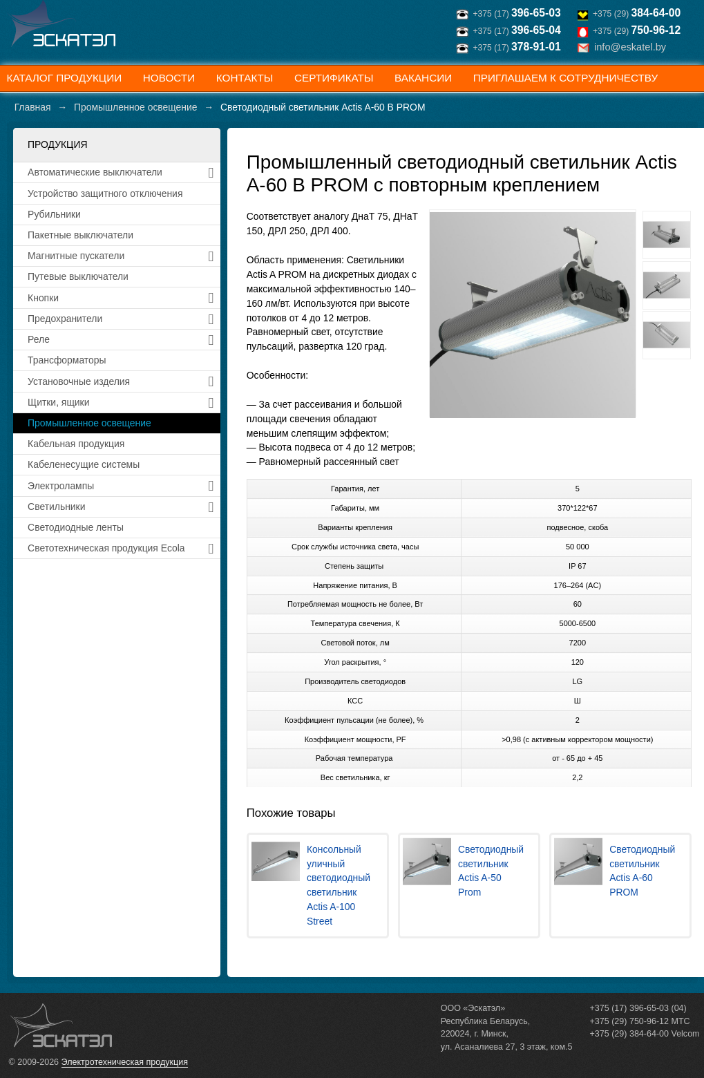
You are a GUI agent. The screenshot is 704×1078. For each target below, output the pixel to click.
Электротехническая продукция (124, 1062)
